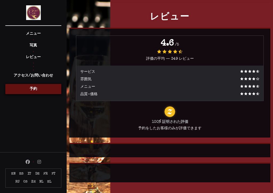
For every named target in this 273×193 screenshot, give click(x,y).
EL (49, 182)
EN (13, 174)
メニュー (33, 34)
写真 (33, 45)
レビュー (33, 57)
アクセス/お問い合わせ (33, 76)
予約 (33, 89)
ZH (33, 182)
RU (17, 182)
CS (25, 182)
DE (37, 174)
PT (53, 174)
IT (29, 174)
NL (41, 182)
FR (45, 174)
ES (21, 174)
